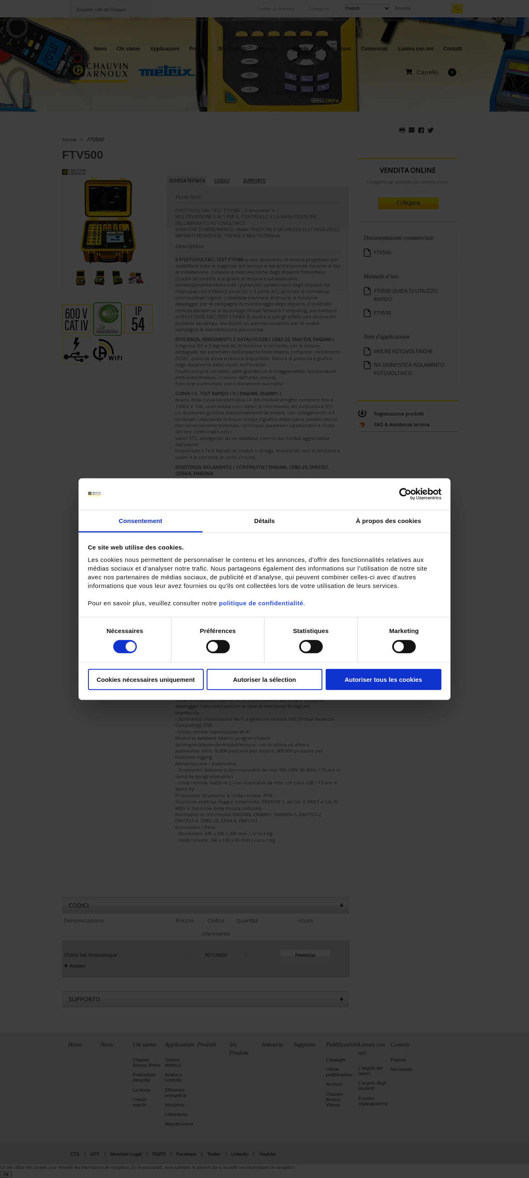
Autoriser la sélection (264, 679)
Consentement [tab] (140, 520)
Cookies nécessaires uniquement (146, 679)
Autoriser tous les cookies (383, 679)
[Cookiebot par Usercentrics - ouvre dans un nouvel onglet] (405, 494)
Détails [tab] (264, 520)
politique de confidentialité (261, 603)
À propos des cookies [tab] (388, 520)
